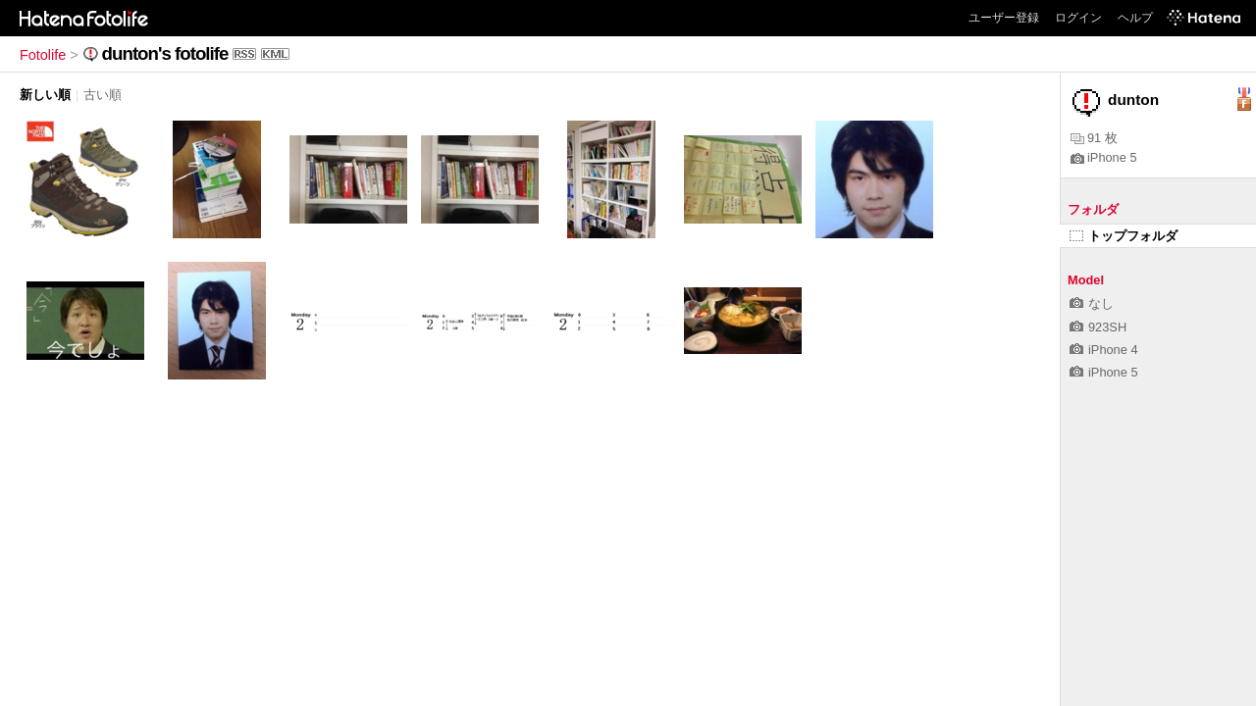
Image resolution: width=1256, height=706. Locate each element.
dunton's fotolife (165, 53)
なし (1092, 303)
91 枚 (1094, 137)
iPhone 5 (1104, 157)
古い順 (102, 94)
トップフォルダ (1124, 235)
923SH (1098, 327)
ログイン (1078, 18)
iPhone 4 (1104, 349)
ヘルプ (1135, 18)
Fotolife (43, 55)
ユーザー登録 (1003, 18)
